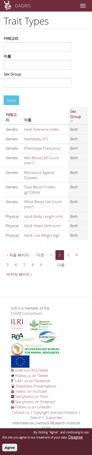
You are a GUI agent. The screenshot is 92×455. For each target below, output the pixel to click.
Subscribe (54, 417)
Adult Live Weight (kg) (41, 235)
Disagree (75, 439)
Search (36, 417)
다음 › (61, 264)
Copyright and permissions (55, 412)
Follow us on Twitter (30, 375)
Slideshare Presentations (33, 386)
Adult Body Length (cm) (43, 216)
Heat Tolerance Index (41, 129)
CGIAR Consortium (26, 313)
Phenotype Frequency (42, 148)
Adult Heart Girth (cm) (42, 225)
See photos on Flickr (30, 396)
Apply (11, 100)
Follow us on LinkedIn (31, 406)
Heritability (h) (36, 138)
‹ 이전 (39, 254)
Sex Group (12, 74)
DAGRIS (23, 5)
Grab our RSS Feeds (29, 370)
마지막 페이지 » (19, 274)
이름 (7, 56)
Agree (9, 450)
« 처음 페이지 (18, 254)
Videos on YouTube (29, 391)
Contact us (20, 412)
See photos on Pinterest (33, 401)
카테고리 (11, 38)
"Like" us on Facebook (30, 380)
